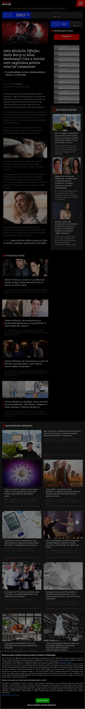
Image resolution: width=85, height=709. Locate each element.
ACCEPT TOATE (42, 700)
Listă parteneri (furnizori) (10, 695)
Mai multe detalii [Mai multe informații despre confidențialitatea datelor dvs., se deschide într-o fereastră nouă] (66, 662)
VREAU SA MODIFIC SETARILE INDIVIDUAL (41, 705)
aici (34, 671)
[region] (42, 680)
